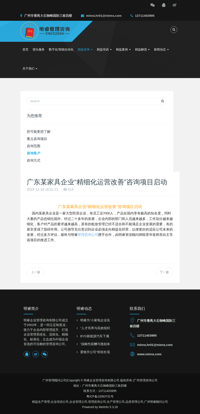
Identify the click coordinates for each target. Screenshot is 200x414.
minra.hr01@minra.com (101, 15)
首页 (25, 49)
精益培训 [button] (104, 49)
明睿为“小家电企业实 (95, 320)
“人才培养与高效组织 (95, 328)
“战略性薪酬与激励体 (95, 344)
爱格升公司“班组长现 (95, 352)
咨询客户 (33, 153)
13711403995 (143, 15)
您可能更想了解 (39, 131)
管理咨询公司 (88, 234)
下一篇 (164, 272)
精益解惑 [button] (142, 49)
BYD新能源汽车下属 (94, 336)
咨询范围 (33, 146)
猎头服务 (39, 49)
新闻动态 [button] (161, 49)
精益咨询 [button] (85, 49)
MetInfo (104, 407)
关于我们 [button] (30, 68)
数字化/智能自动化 (61, 49)
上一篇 (35, 272)
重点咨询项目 (37, 139)
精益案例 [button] (123, 49)
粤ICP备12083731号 (100, 396)
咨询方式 (33, 160)
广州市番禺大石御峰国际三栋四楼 (46, 15)
